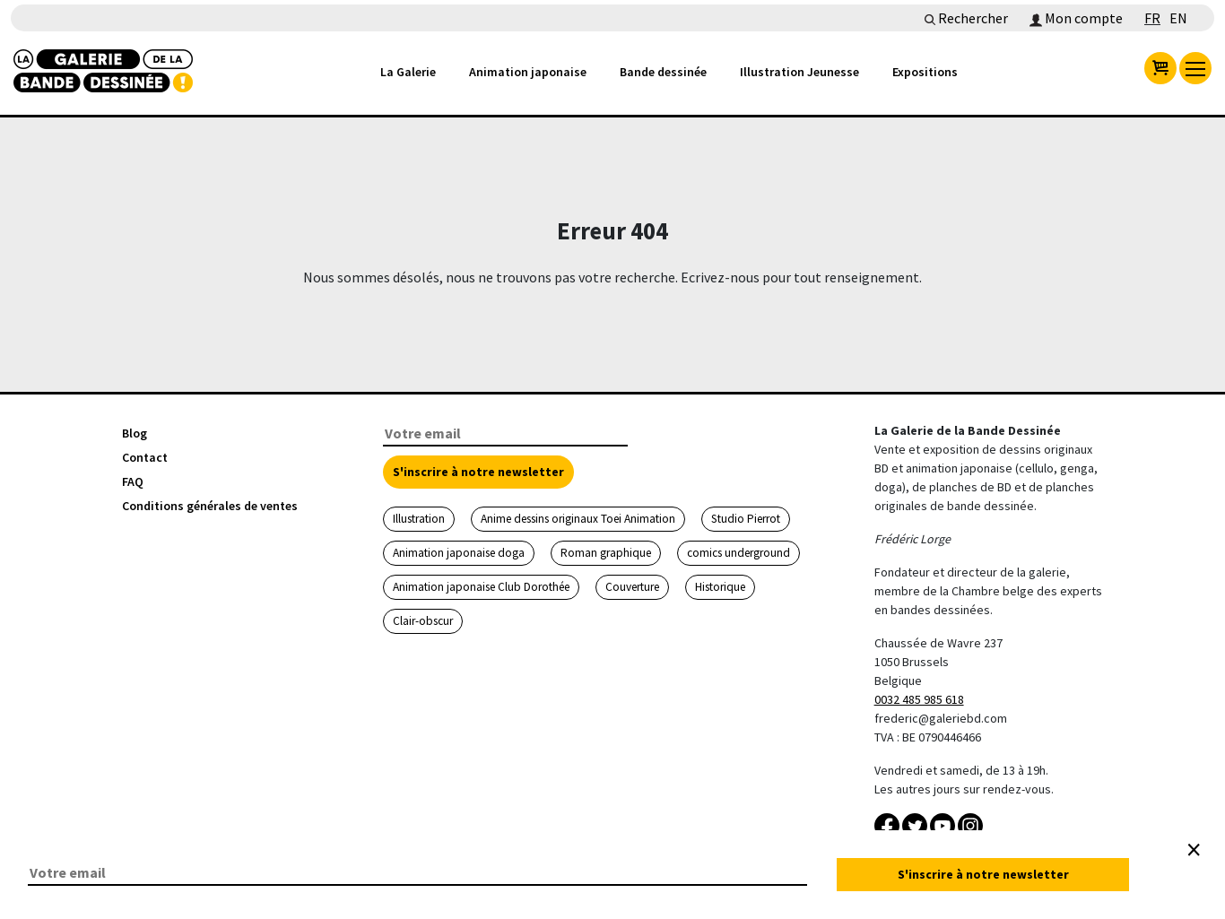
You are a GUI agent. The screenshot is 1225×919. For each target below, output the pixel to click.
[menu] (1195, 68)
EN (1178, 18)
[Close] (1193, 850)
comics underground (738, 552)
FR (1152, 18)
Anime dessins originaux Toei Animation (578, 518)
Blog (134, 433)
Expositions (925, 72)
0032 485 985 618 (919, 699)
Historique (720, 586)
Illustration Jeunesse (799, 72)
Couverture (632, 586)
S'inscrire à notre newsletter (478, 472)
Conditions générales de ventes (210, 506)
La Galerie (408, 72)
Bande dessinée (663, 72)
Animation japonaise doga (459, 552)
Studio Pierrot (745, 518)
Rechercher (966, 18)
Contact (145, 457)
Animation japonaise (527, 72)
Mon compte (1076, 18)
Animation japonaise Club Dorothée (481, 586)
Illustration (419, 518)
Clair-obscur (423, 621)
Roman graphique (605, 552)
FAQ (132, 481)
